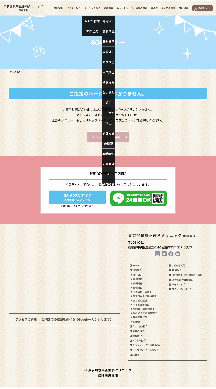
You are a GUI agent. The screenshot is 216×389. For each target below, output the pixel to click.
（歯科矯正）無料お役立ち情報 (185, 277)
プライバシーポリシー (181, 291)
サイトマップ (177, 286)
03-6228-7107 (77, 199)
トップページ (97, 120)
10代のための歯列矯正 (144, 315)
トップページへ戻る (112, 137)
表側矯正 (136, 285)
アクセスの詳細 (26, 321)
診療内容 (108, 7)
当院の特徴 (137, 333)
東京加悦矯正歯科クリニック (26, 8)
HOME (135, 268)
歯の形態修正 (139, 319)
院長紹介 (58, 7)
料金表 (153, 7)
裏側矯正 (136, 281)
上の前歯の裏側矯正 (181, 282)
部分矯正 (136, 277)
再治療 (135, 324)
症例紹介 (183, 7)
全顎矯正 (136, 290)
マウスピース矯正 (141, 294)
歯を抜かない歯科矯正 (144, 298)
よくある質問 (168, 7)
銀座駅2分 (201, 7)
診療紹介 (136, 272)
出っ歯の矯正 (139, 302)
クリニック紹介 (91, 7)
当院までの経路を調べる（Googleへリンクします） (77, 321)
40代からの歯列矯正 (143, 311)
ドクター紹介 (73, 7)
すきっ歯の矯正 (140, 307)
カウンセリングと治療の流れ (131, 7)
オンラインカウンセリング (144, 352)
